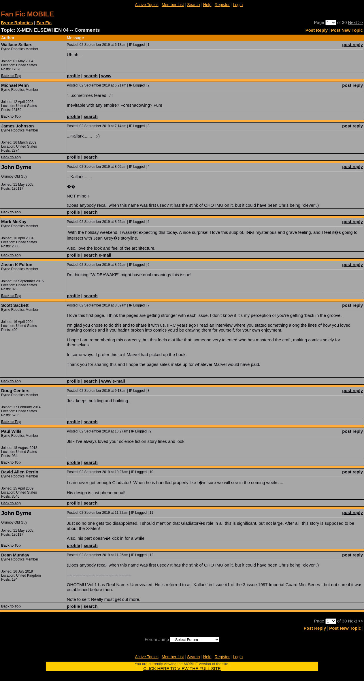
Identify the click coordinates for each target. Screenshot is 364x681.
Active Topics (146, 4)
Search (193, 4)
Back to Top (11, 76)
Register (222, 4)
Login (238, 4)
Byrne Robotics (17, 22)
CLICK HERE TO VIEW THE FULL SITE (182, 668)
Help (207, 4)
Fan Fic (44, 22)
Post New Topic (347, 30)
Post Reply (316, 30)
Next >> (355, 22)
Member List (173, 4)
